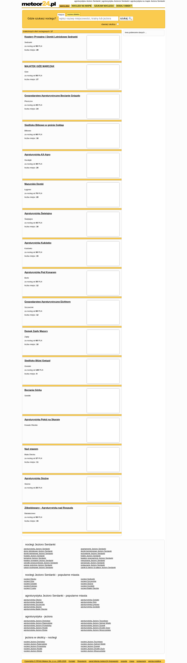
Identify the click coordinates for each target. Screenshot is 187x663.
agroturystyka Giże (89, 602)
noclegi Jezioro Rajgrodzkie (35, 644)
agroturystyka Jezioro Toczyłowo (94, 621)
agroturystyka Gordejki (90, 607)
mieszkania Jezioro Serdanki (93, 560)
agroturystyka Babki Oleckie (35, 609)
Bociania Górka (33, 390)
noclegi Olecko (30, 579)
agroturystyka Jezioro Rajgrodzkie (38, 623)
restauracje (141, 661)
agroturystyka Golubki (90, 600)
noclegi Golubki (30, 584)
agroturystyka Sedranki (33, 602)
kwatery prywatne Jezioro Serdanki (38, 560)
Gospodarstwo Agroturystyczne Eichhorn (48, 302)
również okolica (108, 24)
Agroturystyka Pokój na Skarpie (42, 419)
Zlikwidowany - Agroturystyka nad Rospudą (49, 508)
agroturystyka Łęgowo (90, 604)
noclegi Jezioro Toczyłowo (92, 642)
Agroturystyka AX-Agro (37, 154)
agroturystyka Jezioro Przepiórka (37, 625)
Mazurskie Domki (34, 184)
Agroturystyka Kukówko (38, 243)
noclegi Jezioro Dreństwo (34, 642)
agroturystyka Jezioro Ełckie (35, 630)
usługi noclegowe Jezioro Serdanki (38, 567)
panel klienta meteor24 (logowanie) (103, 661)
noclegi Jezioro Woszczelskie (93, 651)
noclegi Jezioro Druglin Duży (93, 649)
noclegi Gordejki (87, 586)
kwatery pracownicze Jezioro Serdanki (97, 558)
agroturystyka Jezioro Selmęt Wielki (96, 623)
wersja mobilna (154, 661)
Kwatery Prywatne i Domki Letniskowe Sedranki (51, 37)
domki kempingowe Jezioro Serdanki (96, 551)
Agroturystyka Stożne (37, 478)
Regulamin (81, 661)
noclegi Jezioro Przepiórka (35, 646)
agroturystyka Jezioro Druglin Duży (95, 628)
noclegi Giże (29, 581)
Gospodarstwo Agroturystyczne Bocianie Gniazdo (52, 95)
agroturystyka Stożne (33, 607)
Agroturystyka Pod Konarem (40, 272)
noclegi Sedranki (88, 579)
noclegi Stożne (87, 584)
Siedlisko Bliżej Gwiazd (37, 360)
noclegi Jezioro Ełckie (33, 651)
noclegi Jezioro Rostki (33, 649)
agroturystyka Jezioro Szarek (93, 625)
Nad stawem (31, 449)
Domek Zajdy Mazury (36, 331)
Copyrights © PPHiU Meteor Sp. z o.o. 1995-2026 (45, 661)
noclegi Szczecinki (88, 581)
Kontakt (72, 661)
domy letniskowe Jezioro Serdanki (38, 551)
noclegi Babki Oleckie (90, 588)
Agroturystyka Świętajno (38, 213)
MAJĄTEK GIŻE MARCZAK (39, 66)
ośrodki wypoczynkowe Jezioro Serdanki (41, 563)
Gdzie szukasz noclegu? (42, 18)
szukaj (126, 18)
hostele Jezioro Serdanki (34, 556)
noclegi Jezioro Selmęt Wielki (93, 644)
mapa (131, 661)
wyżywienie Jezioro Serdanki (93, 553)
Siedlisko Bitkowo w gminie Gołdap (44, 125)
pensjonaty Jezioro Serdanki (93, 563)
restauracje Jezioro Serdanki (93, 565)
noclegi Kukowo (30, 586)
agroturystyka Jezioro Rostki (36, 628)
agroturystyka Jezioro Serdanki (37, 549)
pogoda (124, 661)
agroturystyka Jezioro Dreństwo (37, 621)
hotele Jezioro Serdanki (91, 556)
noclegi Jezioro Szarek (90, 646)
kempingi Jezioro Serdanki (35, 558)
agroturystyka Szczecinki (34, 604)
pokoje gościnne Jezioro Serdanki (38, 565)
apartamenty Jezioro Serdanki (93, 549)
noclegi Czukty (30, 588)
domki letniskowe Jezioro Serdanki (38, 553)
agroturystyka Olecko (33, 600)
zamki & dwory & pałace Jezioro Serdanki (98, 567)
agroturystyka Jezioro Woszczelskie (96, 630)
